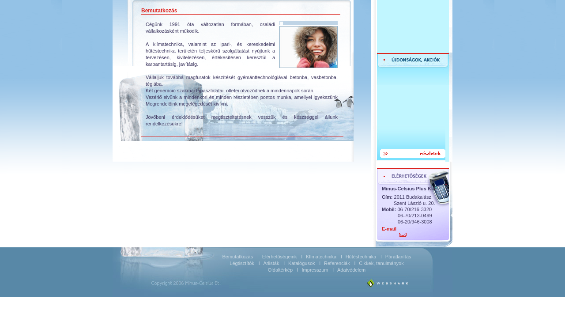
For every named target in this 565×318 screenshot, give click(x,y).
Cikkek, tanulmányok (381, 263)
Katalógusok (301, 263)
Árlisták (271, 263)
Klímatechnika (321, 256)
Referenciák (337, 263)
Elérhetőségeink (279, 256)
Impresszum (315, 270)
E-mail (389, 228)
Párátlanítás (398, 256)
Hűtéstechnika (361, 256)
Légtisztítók (242, 263)
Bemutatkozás (237, 256)
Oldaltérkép (280, 270)
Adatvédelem (351, 270)
